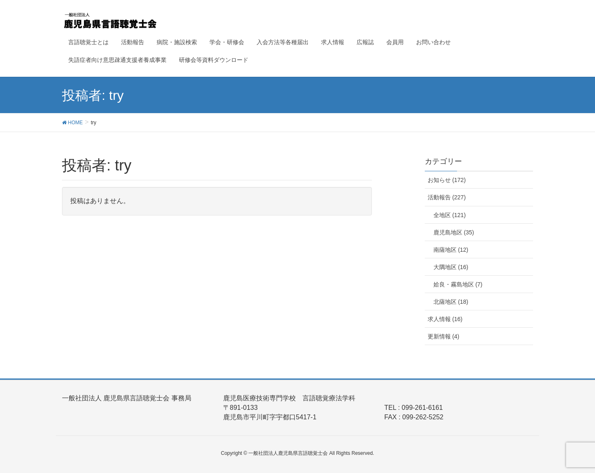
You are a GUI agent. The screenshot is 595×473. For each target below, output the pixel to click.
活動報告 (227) (447, 197)
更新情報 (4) (443, 336)
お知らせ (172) (447, 180)
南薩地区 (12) (451, 249)
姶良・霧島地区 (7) (458, 284)
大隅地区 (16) (451, 267)
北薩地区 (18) (451, 301)
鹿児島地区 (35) (453, 232)
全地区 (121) (449, 215)
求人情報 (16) (445, 319)
